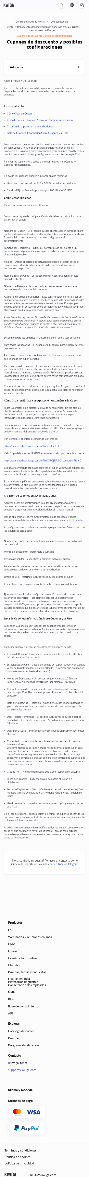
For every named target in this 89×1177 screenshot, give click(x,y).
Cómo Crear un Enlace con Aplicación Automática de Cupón (40, 120)
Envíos (12, 951)
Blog (11, 999)
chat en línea (56, 864)
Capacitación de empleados (27, 985)
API (10, 1013)
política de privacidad (19, 1163)
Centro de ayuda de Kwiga (32, 21)
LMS (11, 930)
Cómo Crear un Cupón (19, 113)
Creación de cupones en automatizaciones (30, 126)
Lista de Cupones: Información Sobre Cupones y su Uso (37, 132)
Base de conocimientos (24, 1006)
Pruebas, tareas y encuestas (27, 972)
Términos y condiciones (21, 1150)
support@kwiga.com (22, 1070)
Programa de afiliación (23, 1045)
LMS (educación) (60, 21)
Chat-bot (14, 965)
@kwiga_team (17, 1062)
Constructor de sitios (22, 958)
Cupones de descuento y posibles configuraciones (44, 35)
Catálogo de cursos (21, 1031)
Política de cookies (17, 1156)
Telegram (73, 864)
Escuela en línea (19, 978)
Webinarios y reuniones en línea (30, 937)
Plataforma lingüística (23, 982)
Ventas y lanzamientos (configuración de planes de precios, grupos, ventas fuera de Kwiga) (43, 28)
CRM (11, 944)
